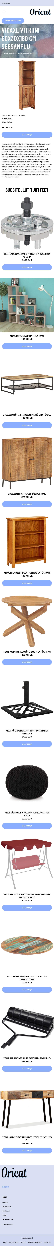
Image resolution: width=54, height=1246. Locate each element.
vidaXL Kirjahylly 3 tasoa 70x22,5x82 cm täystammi (27, 572)
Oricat (5, 1202)
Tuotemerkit (15, 115)
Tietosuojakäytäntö (35, 1242)
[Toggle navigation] (4, 12)
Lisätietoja (27, 135)
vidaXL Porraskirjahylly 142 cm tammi (27, 335)
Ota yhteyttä (13, 1242)
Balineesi (6, 1211)
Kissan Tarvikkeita (13, 21)
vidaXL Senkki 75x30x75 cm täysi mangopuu (27, 493)
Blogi (5, 1215)
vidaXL (23, 115)
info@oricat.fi (6, 3)
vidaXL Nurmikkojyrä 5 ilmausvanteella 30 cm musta (27, 1058)
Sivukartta (47, 1242)
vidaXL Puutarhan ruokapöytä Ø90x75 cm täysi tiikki (27, 651)
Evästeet (23, 1242)
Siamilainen (7, 1207)
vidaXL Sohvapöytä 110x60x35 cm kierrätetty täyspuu (27, 414)
